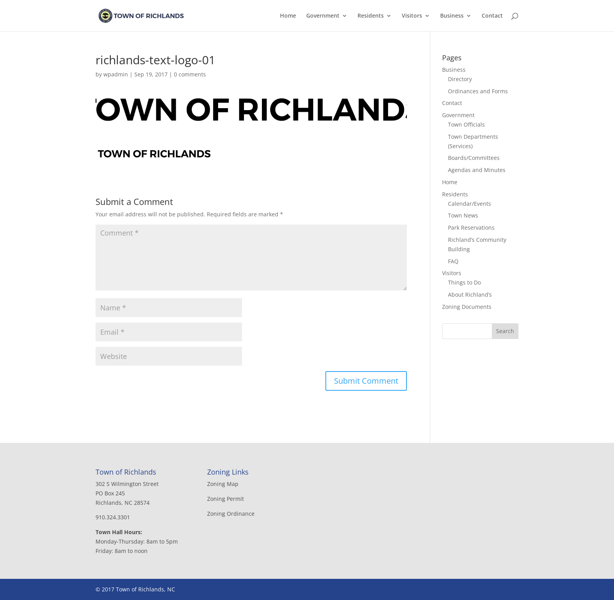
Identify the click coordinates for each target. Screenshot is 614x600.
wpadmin (115, 74)
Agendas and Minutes (477, 170)
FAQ (453, 261)
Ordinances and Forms (478, 91)
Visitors (412, 16)
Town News (463, 215)
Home (288, 16)
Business (452, 16)
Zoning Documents (466, 306)
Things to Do (464, 282)
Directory (460, 79)
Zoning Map (222, 484)
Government (323, 16)
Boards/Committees (474, 157)
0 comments (190, 74)
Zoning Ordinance (231, 513)
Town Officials (466, 124)
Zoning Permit (225, 498)
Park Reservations (471, 227)
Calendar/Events (469, 203)
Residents (371, 16)
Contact (492, 16)
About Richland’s (470, 294)
